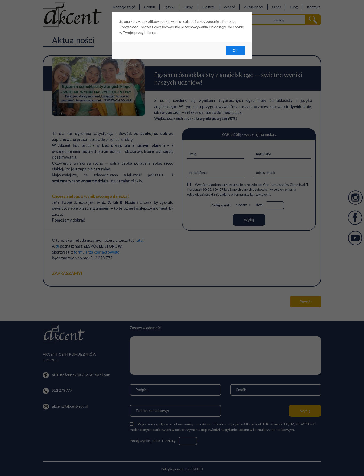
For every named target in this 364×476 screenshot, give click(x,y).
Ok (235, 50)
